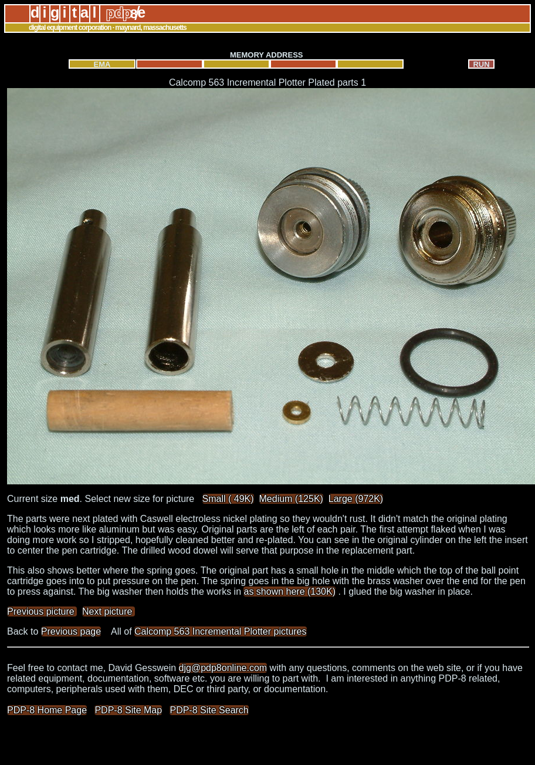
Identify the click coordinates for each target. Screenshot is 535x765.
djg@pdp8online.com (223, 668)
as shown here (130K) (289, 592)
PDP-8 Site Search (209, 710)
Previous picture (42, 611)
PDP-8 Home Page (47, 710)
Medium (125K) (291, 499)
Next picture (108, 611)
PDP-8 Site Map (128, 710)
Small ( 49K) (228, 499)
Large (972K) (356, 499)
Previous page (71, 631)
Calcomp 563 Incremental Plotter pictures (220, 631)
